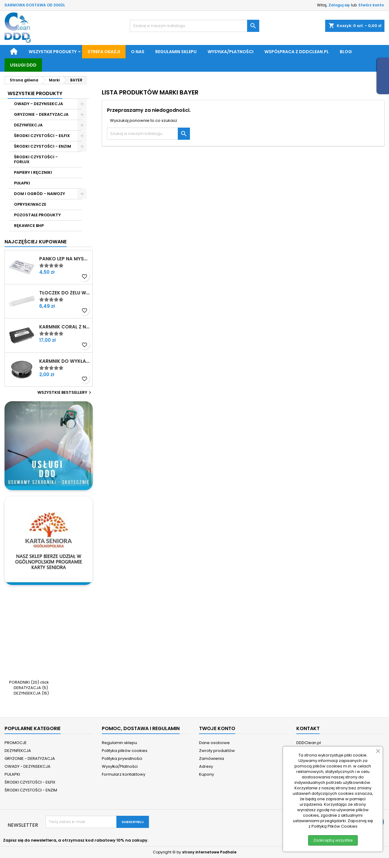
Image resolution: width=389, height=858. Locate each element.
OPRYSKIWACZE (30, 204)
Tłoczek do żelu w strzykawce (64, 292)
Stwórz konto (371, 5)
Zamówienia (211, 758)
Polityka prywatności (122, 758)
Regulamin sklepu (176, 52)
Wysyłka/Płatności (230, 52)
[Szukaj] (195, 26)
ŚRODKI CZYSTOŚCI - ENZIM (42, 146)
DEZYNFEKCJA (28, 125)
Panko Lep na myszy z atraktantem (64, 258)
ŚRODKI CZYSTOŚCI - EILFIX (42, 136)
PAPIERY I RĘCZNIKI (33, 172)
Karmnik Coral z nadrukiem (64, 326)
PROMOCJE (16, 743)
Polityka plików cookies (124, 750)
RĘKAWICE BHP (29, 225)
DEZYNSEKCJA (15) (31, 693)
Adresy (206, 766)
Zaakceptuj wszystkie (333, 840)
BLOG (346, 52)
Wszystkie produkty (53, 52)
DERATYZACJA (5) (31, 688)
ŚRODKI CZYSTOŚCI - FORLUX (36, 159)
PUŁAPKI (22, 183)
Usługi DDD (23, 65)
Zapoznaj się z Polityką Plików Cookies (340, 823)
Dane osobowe (214, 743)
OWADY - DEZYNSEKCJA (38, 104)
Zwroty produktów (217, 750)
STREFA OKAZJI (104, 52)
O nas (137, 52)
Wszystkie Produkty (35, 93)
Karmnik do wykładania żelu (64, 361)
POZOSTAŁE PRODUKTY (37, 215)
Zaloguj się (339, 5)
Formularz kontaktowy (123, 774)
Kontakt (308, 728)
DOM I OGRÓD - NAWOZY (39, 194)
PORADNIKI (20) (24, 682)
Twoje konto (217, 728)
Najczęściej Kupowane (36, 241)
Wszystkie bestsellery (65, 392)
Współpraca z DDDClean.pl (296, 52)
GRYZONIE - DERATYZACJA (41, 114)
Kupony (206, 774)
